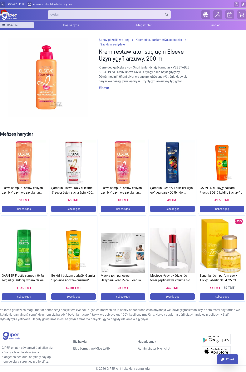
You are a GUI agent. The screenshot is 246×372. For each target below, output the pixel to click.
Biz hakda (80, 341)
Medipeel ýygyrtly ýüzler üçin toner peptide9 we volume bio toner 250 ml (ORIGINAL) (170, 280)
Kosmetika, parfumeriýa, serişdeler (159, 40)
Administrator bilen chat (154, 348)
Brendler (214, 25)
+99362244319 (15, 4)
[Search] (168, 14)
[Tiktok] (243, 4)
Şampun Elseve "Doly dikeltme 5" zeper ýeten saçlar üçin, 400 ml (71, 192)
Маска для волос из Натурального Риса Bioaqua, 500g (121, 280)
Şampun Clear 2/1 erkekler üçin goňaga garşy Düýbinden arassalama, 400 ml (171, 192)
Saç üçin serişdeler (113, 44)
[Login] (217, 14)
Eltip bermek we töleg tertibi (92, 348)
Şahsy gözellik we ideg (114, 40)
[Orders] (229, 14)
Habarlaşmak (147, 341)
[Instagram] (236, 4)
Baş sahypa (71, 25)
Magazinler (143, 25)
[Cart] (241, 14)
